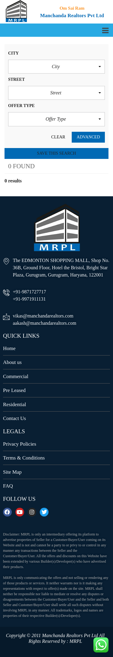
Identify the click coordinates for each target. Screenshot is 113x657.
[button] (56, 67)
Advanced (88, 137)
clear (58, 137)
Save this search (56, 153)
